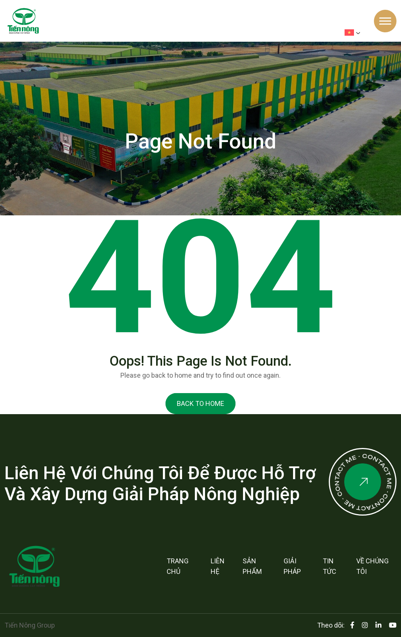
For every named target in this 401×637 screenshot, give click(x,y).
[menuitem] (354, 32)
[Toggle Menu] (385, 20)
